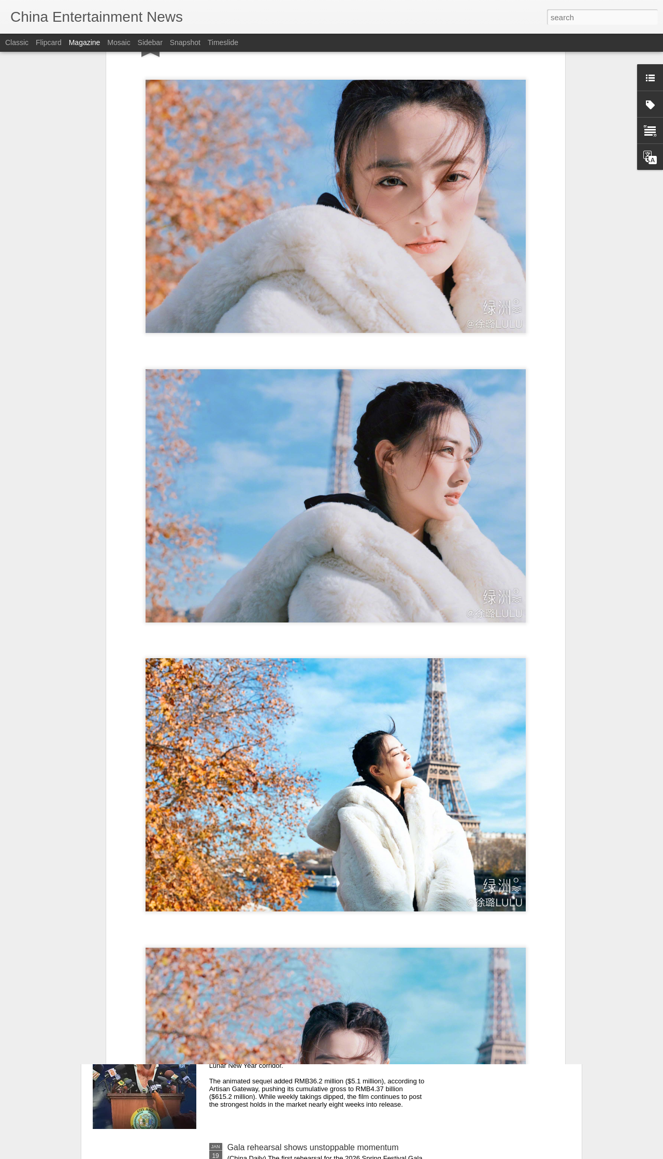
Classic (16, 42)
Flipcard (49, 42)
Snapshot (185, 42)
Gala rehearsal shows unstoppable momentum (313, 1147)
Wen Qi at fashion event (271, 912)
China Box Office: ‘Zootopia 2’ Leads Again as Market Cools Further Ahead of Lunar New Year (325, 1034)
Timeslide (223, 42)
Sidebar (150, 42)
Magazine (84, 42)
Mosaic (118, 42)
